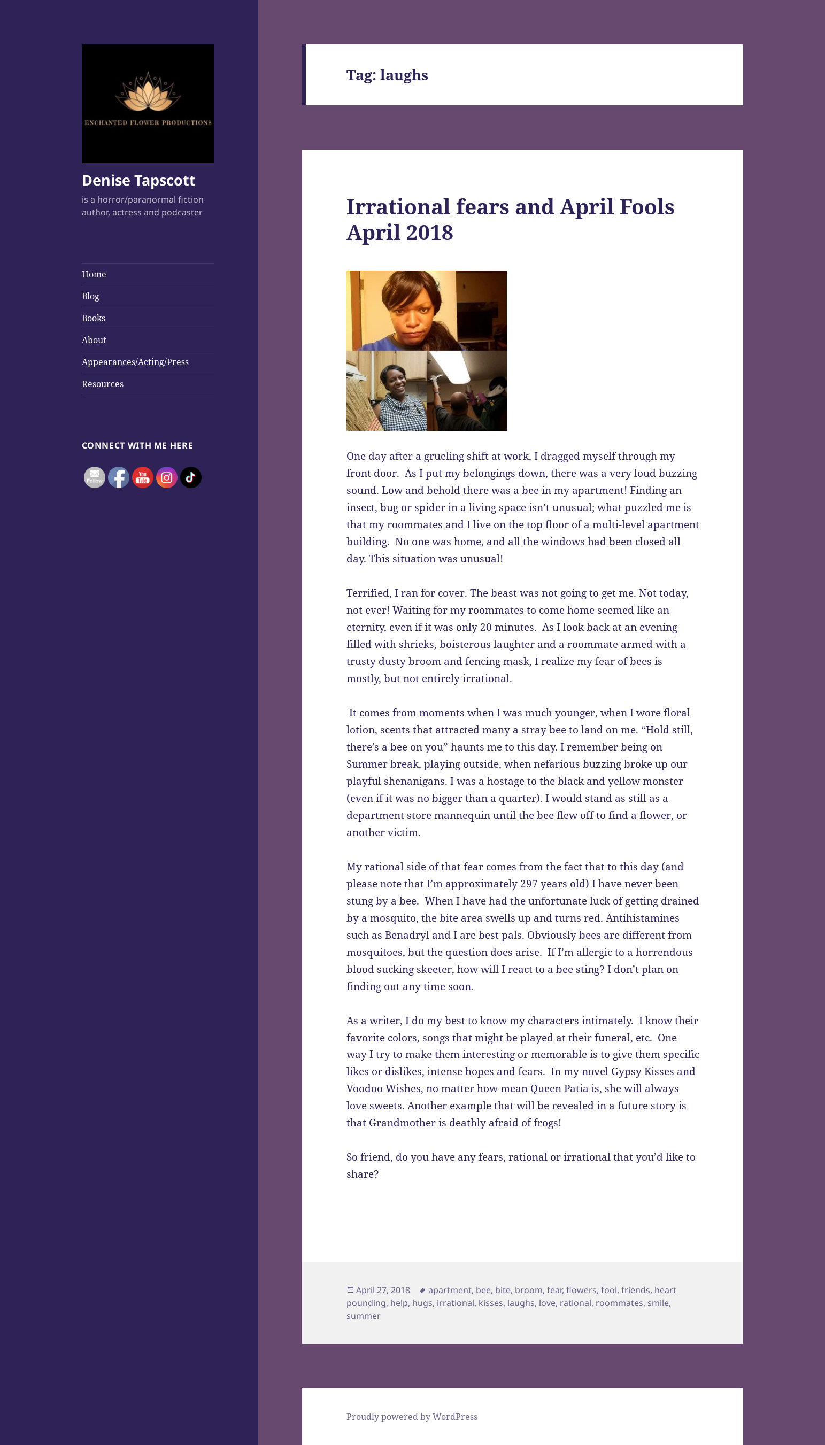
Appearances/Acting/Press (135, 362)
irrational (455, 1303)
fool (609, 1290)
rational (575, 1303)
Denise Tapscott (139, 180)
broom (529, 1290)
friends (635, 1290)
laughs (521, 1303)
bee (483, 1290)
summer (363, 1316)
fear (554, 1290)
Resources (103, 384)
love (547, 1303)
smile (658, 1303)
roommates (619, 1303)
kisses (491, 1303)
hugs (422, 1303)
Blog (90, 296)
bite (503, 1290)
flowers (581, 1290)
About (94, 340)
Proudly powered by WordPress (411, 1417)
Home (94, 274)
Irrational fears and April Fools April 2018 (510, 219)
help (399, 1303)
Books (93, 318)
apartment (450, 1290)
